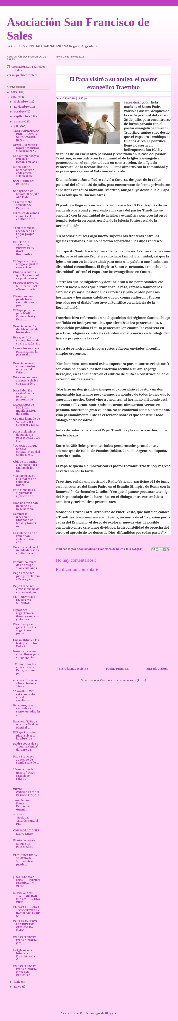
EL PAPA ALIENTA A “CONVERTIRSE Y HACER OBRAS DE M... (26, 912)
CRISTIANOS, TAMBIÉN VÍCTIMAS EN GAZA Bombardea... (23, 248)
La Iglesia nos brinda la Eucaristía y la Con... (24, 955)
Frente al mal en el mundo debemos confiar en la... (26, 550)
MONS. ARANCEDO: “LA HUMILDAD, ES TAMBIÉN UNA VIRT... (26, 897)
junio (17, 981)
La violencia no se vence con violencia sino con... (25, 538)
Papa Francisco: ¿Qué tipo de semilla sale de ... (26, 759)
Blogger (110, 1013)
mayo (18, 986)
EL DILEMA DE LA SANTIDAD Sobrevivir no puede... (25, 860)
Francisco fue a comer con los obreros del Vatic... (24, 368)
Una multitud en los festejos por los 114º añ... (26, 643)
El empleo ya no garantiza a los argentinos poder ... (24, 629)
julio (17, 126)
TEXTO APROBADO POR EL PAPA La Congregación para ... (26, 135)
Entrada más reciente (73, 668)
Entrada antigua (157, 668)
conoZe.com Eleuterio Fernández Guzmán (22, 805)
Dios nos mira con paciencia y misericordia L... (25, 506)
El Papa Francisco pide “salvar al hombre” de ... (25, 735)
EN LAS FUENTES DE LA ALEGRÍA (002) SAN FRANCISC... (25, 971)
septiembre (22, 116)
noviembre (21, 106)
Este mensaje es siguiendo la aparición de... (24, 493)
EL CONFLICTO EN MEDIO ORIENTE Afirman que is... (26, 286)
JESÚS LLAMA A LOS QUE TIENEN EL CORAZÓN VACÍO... (26, 881)
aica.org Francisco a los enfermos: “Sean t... (26, 683)
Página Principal (117, 668)
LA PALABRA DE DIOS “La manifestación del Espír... (24, 409)
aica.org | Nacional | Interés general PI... (25, 819)
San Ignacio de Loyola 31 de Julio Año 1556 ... (26, 194)
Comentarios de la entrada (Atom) (123, 680)
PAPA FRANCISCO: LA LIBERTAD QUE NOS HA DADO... (25, 926)
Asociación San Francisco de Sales (28, 68)
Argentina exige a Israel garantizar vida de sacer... (26, 148)
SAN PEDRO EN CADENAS (23, 182)
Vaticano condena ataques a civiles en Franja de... (25, 380)
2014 (14, 97)
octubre (19, 111)
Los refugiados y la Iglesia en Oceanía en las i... (26, 159)
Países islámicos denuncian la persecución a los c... (26, 436)
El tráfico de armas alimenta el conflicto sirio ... (26, 216)
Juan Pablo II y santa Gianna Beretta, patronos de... (24, 395)
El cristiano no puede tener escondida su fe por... (25, 301)
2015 (14, 92)
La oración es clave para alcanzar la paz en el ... (26, 351)
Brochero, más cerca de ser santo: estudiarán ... (26, 710)
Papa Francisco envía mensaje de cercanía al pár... (26, 589)
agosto (19, 121)
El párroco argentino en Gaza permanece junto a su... (26, 614)
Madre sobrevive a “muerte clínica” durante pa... (25, 746)
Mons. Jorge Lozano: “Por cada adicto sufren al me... (24, 171)
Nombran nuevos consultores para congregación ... (26, 654)
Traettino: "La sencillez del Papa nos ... (22, 205)
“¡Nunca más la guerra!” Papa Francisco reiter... (24, 774)
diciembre (21, 101)
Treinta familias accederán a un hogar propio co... (24, 232)
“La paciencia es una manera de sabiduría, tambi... (24, 480)
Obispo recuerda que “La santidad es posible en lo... (26, 275)
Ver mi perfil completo (22, 75)
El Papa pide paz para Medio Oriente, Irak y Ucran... (24, 315)
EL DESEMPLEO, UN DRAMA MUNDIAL (24, 600)
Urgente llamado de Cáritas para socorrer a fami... (26, 421)
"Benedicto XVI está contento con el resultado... (24, 696)
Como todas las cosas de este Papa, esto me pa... (24, 669)
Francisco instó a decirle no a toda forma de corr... (26, 329)
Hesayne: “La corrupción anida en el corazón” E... (26, 340)
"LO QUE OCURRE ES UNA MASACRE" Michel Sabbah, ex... (26, 450)
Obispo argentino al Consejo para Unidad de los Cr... (25, 466)
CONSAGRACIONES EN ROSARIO (26, 832)
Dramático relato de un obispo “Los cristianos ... (26, 565)
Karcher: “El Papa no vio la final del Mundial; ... (26, 724)
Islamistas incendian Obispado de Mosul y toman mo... (24, 520)
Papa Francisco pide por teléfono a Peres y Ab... (26, 576)
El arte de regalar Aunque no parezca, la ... (25, 843)
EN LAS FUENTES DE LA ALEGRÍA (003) (25, 940)
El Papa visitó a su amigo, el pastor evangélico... (26, 264)
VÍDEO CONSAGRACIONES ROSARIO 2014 (26, 792)
